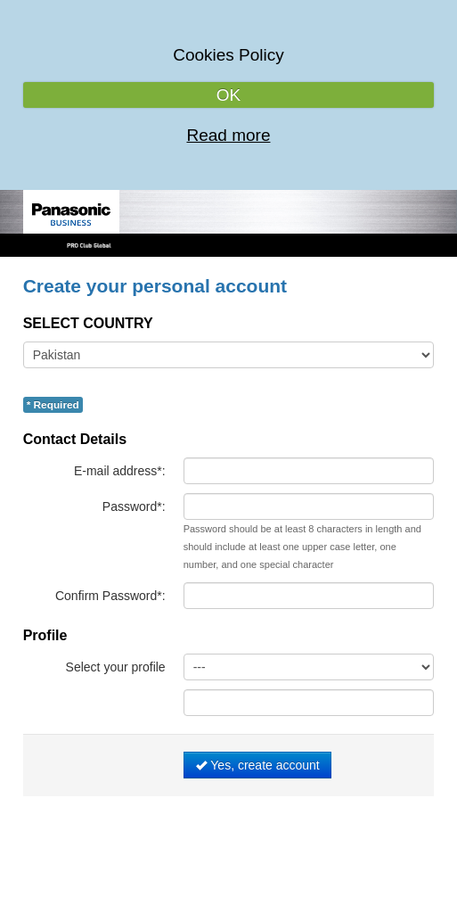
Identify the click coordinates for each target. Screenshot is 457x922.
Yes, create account (257, 765)
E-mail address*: (120, 471)
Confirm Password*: (110, 596)
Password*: (134, 506)
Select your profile (116, 667)
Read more (228, 135)
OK (228, 95)
